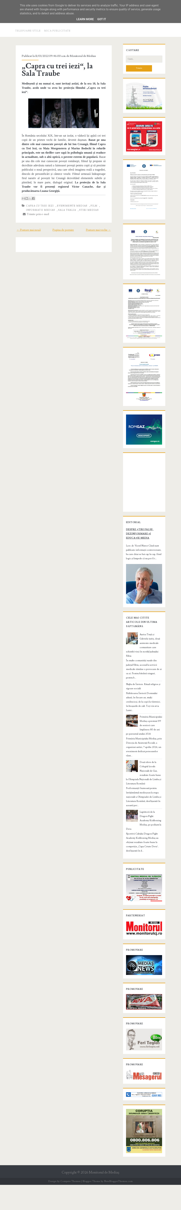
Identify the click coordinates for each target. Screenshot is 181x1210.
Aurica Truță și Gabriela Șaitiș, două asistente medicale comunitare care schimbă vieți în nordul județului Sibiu (144, 676)
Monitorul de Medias (81, 56)
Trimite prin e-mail (34, 205)
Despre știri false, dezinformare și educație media (144, 567)
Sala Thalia (65, 201)
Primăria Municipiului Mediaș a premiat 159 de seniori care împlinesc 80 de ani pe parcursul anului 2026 (144, 746)
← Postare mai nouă (26, 221)
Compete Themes (70, 1206)
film (92, 197)
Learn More (85, 19)
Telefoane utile (28, 30)
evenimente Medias (70, 197)
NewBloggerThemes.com (118, 1206)
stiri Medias (87, 201)
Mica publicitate (57, 30)
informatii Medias (38, 201)
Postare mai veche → (100, 221)
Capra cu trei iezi (38, 197)
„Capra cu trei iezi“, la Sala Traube (63, 69)
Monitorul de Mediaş (104, 1197)
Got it (101, 19)
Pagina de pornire (63, 221)
